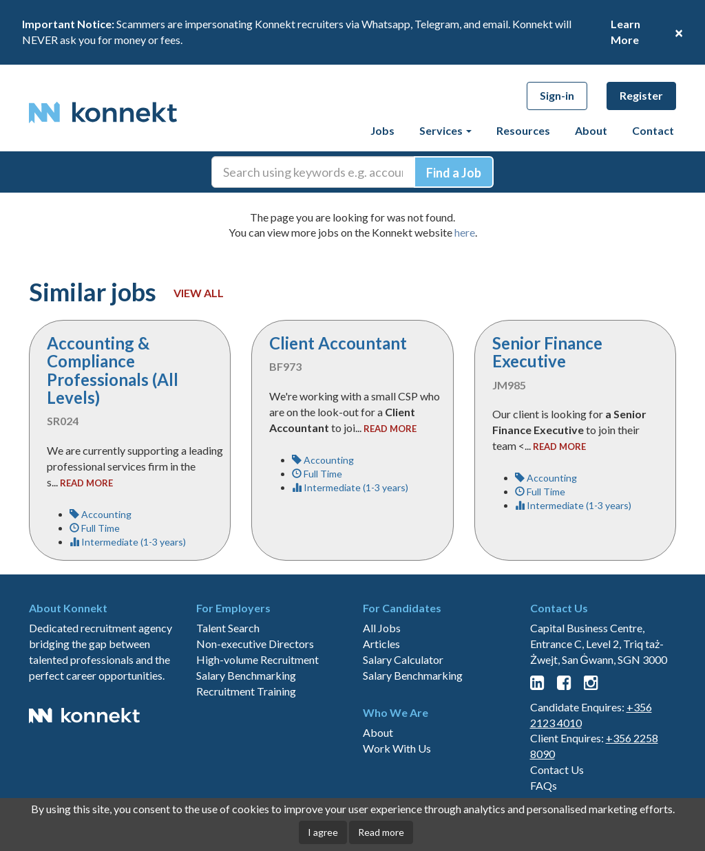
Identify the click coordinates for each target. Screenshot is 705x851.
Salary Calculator (403, 659)
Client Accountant (338, 343)
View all (198, 292)
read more (86, 482)
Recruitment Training (246, 691)
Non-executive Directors (255, 643)
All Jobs (382, 627)
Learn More (625, 31)
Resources (523, 130)
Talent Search (228, 627)
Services (445, 130)
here (464, 232)
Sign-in (557, 95)
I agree (323, 832)
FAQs (543, 785)
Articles (381, 643)
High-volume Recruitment (257, 659)
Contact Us (557, 769)
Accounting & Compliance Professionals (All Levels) (112, 370)
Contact (653, 130)
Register (641, 95)
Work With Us (397, 748)
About (591, 130)
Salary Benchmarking (246, 675)
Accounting (100, 514)
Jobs (382, 130)
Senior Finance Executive (547, 352)
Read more (381, 832)
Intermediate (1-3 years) (128, 542)
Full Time (95, 528)
